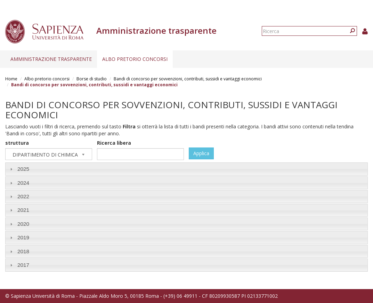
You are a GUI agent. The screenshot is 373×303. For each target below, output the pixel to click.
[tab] (186, 168)
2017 (23, 265)
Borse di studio (91, 79)
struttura (17, 142)
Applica (201, 153)
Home (11, 79)
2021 (23, 210)
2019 (23, 237)
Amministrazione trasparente (51, 59)
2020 (23, 224)
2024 (23, 183)
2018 (23, 251)
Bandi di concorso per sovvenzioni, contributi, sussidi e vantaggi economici (188, 79)
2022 (23, 196)
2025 (23, 169)
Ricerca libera (114, 142)
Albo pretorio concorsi (135, 59)
